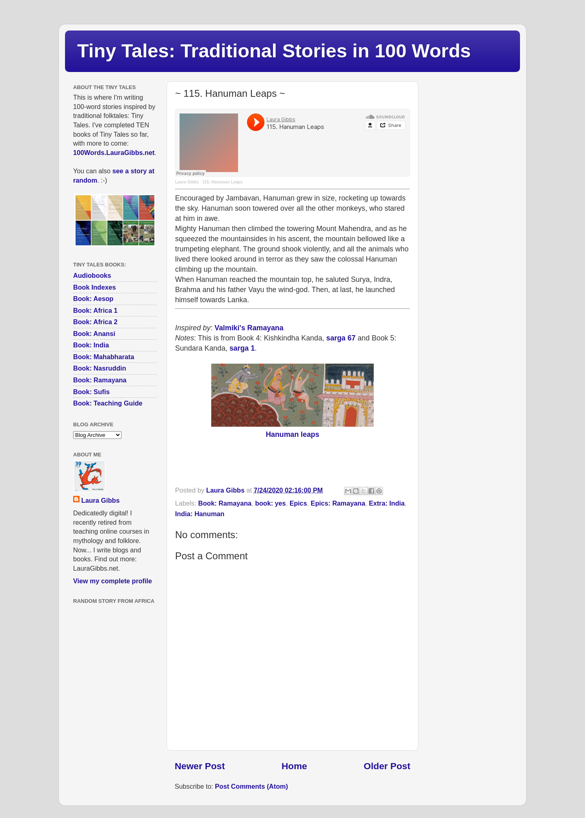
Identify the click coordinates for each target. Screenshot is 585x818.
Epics (298, 503)
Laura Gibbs (187, 182)
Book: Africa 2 (95, 321)
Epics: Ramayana (338, 503)
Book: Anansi (94, 333)
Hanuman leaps (292, 434)
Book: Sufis (91, 391)
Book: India (91, 345)
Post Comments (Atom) (251, 786)
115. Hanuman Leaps (222, 182)
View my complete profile (112, 581)
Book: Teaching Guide (108, 403)
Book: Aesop (93, 298)
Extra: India (387, 503)
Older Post (387, 766)
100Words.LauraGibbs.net (113, 152)
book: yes (270, 503)
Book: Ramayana (224, 503)
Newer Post (200, 766)
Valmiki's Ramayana (249, 328)
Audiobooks (92, 275)
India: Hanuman (199, 513)
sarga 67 (340, 338)
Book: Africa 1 (95, 310)
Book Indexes (94, 287)
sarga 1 (242, 348)
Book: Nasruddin (99, 368)
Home (294, 766)
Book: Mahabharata (103, 356)
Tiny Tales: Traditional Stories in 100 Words (274, 50)
